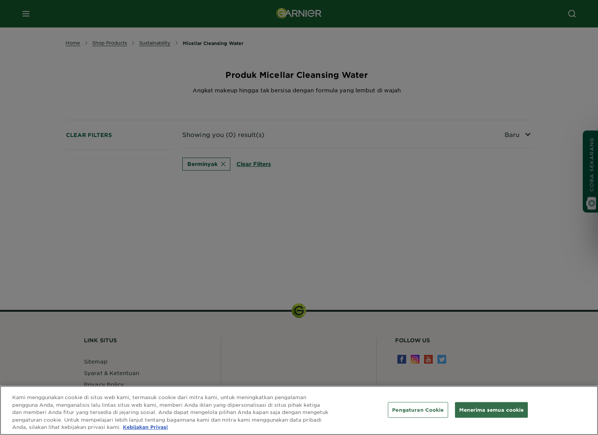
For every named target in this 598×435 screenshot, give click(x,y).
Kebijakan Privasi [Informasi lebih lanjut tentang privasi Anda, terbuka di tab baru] (145, 427)
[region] (299, 410)
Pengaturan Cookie (418, 409)
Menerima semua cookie (491, 409)
